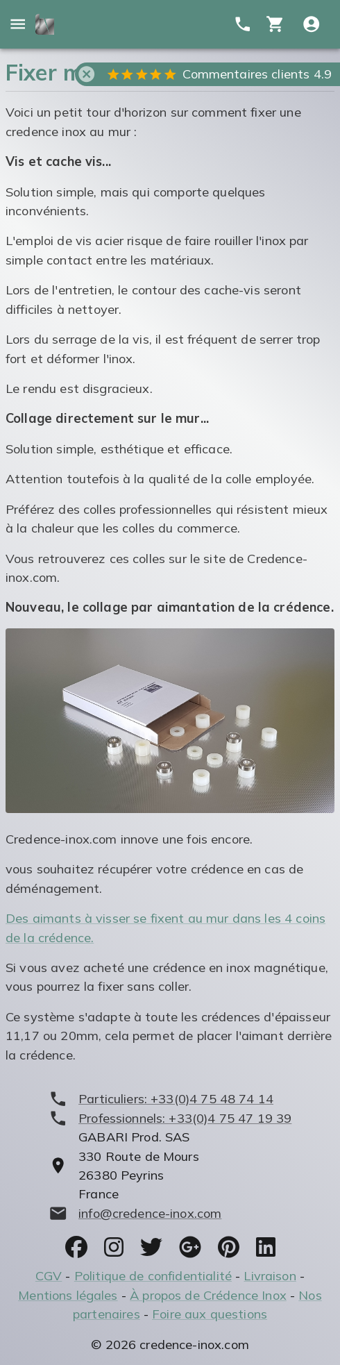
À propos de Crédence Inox (208, 1295)
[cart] (275, 24)
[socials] (76, 1247)
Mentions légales (67, 1295)
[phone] (170, 1098)
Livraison (270, 1276)
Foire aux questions (209, 1314)
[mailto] (170, 1213)
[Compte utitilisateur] (311, 24)
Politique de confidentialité (153, 1276)
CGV (48, 1276)
